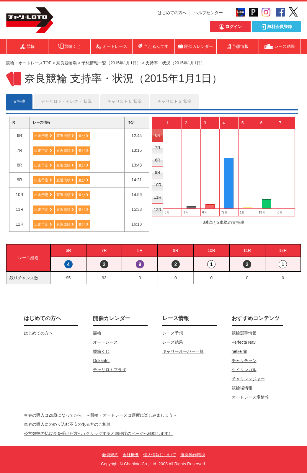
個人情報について (159, 454)
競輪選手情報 (244, 333)
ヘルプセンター (208, 12)
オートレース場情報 (250, 397)
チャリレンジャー (248, 378)
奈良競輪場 (66, 63)
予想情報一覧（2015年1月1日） (111, 63)
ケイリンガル (244, 369)
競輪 (97, 333)
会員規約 (110, 454)
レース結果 (172, 342)
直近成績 (65, 136)
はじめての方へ (172, 12)
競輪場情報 (242, 388)
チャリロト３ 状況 (174, 101)
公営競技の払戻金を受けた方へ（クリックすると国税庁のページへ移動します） (98, 433)
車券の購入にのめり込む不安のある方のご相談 (67, 424)
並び (83, 136)
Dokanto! (101, 360)
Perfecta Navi (244, 342)
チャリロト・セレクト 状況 (66, 101)
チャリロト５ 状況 (124, 101)
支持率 (19, 101)
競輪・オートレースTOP (28, 63)
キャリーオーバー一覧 (183, 351)
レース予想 (172, 333)
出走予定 (43, 136)
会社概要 (131, 454)
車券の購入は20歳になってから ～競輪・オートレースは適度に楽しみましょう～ (103, 415)
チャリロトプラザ (109, 369)
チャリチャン (244, 360)
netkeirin (239, 351)
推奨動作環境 (192, 454)
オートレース (105, 342)
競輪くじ (101, 351)
